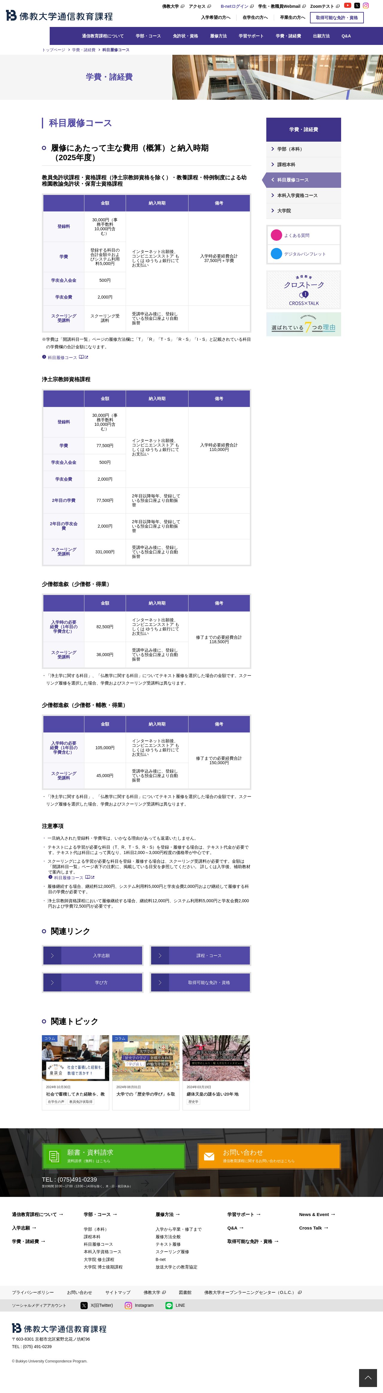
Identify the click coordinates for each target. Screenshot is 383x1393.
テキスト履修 (168, 1244)
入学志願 (101, 955)
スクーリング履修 (172, 1251)
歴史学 (193, 1101)
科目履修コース (62, 357)
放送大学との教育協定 (176, 1267)
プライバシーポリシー (33, 1292)
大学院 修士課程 (99, 1259)
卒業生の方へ (292, 17)
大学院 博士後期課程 (103, 1267)
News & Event (314, 1214)
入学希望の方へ (215, 17)
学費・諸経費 (288, 36)
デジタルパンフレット (305, 254)
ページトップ (368, 1378)
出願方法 (321, 36)
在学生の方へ (255, 17)
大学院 (284, 210)
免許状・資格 (185, 36)
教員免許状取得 (80, 1101)
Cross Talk (310, 1227)
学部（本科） (290, 149)
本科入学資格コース (297, 195)
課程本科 (286, 164)
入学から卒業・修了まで (179, 1229)
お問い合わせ (79, 1292)
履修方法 (218, 36)
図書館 (185, 1292)
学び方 (101, 982)
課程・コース (209, 955)
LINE (175, 1305)
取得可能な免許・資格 (337, 17)
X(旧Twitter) (96, 1305)
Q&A (346, 36)
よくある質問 (296, 235)
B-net (160, 1259)
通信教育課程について (103, 36)
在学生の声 (56, 1101)
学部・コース (148, 36)
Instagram (139, 1305)
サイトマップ (117, 1292)
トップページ (53, 50)
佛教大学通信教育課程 (59, 15)
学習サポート (251, 36)
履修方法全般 (168, 1236)
